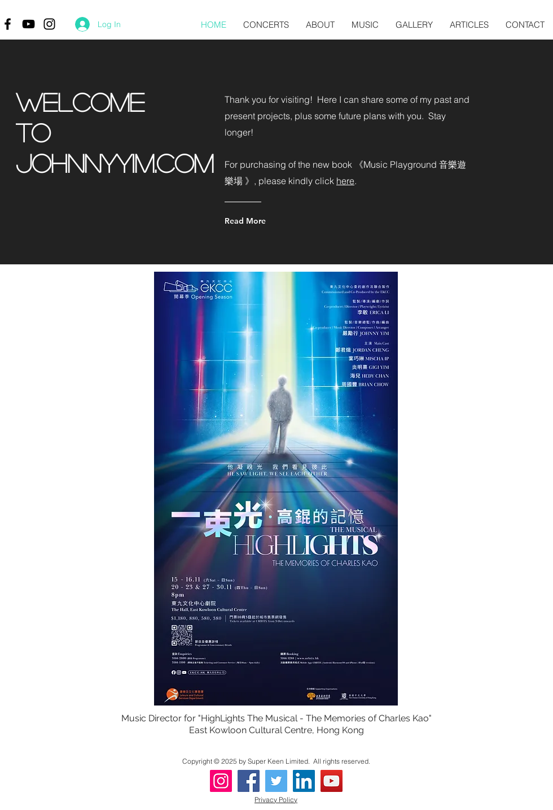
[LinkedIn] (304, 781)
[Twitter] (276, 781)
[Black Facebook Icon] (7, 24)
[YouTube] (332, 781)
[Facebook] (249, 781)
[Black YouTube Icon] (28, 24)
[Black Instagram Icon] (49, 24)
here (345, 180)
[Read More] (270, 221)
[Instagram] (221, 781)
